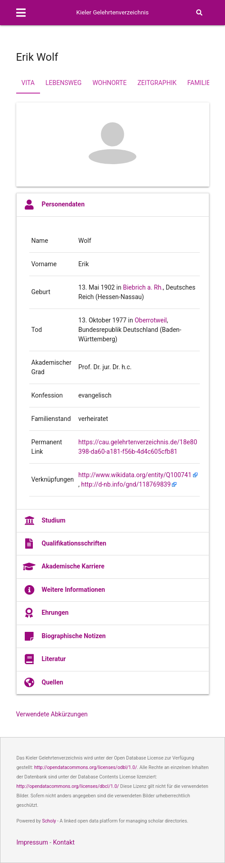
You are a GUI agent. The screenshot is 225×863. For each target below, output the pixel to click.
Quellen (43, 683)
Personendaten (54, 205)
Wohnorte (109, 82)
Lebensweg (63, 82)
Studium (44, 521)
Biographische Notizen (64, 636)
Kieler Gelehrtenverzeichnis (112, 12)
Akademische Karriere (64, 567)
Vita (28, 82)
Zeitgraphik (156, 82)
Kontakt (64, 842)
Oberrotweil (151, 320)
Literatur (44, 659)
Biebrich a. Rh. (143, 287)
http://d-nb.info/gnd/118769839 (126, 484)
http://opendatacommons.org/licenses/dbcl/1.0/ (67, 786)
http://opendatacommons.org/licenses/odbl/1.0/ (85, 767)
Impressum (32, 842)
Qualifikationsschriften (65, 544)
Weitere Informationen (64, 590)
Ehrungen (46, 613)
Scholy (49, 821)
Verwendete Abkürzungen (52, 714)
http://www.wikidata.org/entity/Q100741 (135, 474)
